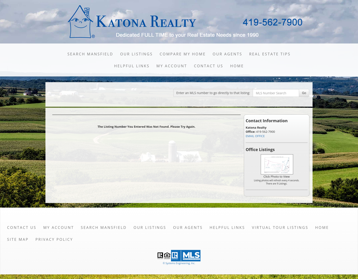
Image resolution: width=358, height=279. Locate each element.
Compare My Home (183, 54)
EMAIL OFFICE (255, 136)
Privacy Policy (54, 239)
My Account (171, 65)
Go (304, 93)
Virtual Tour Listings (280, 227)
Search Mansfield (90, 54)
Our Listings (136, 54)
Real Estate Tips (270, 54)
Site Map (18, 239)
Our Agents (227, 54)
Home (237, 65)
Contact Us (208, 65)
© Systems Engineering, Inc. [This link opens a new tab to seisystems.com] (179, 263)
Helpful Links (132, 65)
